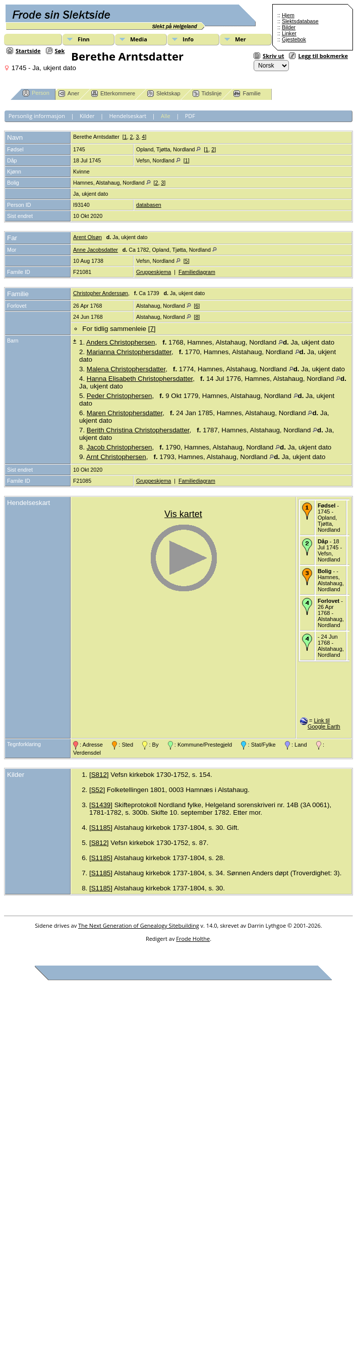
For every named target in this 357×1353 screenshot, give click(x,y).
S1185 (101, 827)
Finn (84, 39)
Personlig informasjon (37, 116)
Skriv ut (273, 56)
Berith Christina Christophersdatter (138, 430)
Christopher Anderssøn (100, 293)
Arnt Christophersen (116, 457)
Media (138, 39)
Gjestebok (294, 39)
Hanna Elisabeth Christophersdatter (140, 378)
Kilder (87, 116)
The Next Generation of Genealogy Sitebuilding (138, 925)
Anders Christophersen (120, 342)
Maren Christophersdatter (124, 413)
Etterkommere (113, 93)
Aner (68, 93)
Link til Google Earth (324, 723)
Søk (60, 50)
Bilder (288, 27)
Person (36, 93)
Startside (28, 50)
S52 (97, 790)
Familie (246, 93)
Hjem (288, 15)
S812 (99, 774)
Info (188, 39)
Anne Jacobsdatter (95, 250)
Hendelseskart (128, 116)
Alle (165, 116)
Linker (289, 33)
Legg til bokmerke (323, 56)
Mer (240, 39)
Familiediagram (196, 272)
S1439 (101, 805)
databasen (148, 205)
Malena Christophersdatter (126, 369)
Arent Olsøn (87, 237)
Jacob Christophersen (119, 447)
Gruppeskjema (153, 272)
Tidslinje (207, 93)
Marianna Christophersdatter (129, 352)
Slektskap (164, 93)
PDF (190, 116)
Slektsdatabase (300, 21)
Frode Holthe (193, 938)
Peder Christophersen (119, 396)
